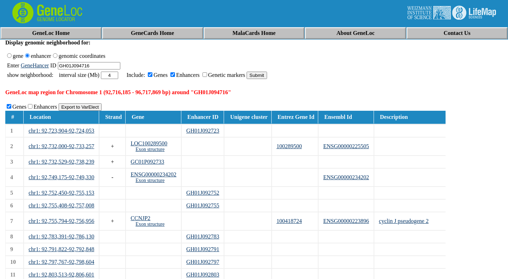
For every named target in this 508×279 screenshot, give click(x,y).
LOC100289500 (149, 143)
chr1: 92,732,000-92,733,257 (61, 146)
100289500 (289, 146)
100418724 (289, 221)
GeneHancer (35, 65)
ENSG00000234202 (153, 174)
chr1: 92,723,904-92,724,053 (61, 131)
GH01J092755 (202, 205)
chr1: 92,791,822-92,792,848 (61, 249)
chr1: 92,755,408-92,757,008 (61, 205)
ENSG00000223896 (346, 221)
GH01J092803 (202, 275)
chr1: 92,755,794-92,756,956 (61, 221)
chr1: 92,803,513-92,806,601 (61, 275)
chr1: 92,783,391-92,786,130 (61, 236)
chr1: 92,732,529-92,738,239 (61, 162)
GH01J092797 (202, 262)
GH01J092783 (202, 236)
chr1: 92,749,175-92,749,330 (61, 177)
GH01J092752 (202, 193)
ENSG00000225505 (346, 146)
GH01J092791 (202, 249)
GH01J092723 (202, 131)
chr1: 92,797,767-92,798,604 (61, 262)
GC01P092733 (147, 162)
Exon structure (149, 149)
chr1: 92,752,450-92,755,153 (61, 193)
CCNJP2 (140, 218)
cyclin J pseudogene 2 (404, 221)
